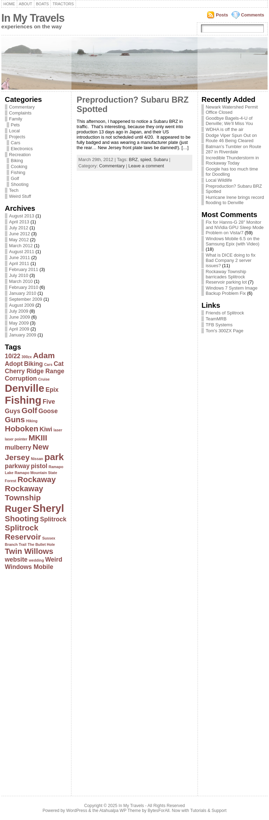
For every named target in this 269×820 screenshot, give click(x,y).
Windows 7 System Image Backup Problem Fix (231, 290)
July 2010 (18, 275)
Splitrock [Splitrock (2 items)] (53, 519)
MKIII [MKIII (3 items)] (37, 437)
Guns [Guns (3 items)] (15, 419)
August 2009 (21, 305)
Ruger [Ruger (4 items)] (18, 508)
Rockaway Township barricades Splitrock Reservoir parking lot (226, 277)
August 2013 (21, 215)
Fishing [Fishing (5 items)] (23, 400)
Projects (17, 136)
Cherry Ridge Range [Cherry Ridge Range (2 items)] (34, 371)
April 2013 (19, 221)
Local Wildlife (219, 180)
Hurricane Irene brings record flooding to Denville (235, 200)
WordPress (76, 810)
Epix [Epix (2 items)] (52, 389)
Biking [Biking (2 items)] (33, 363)
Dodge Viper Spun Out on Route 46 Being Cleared (231, 138)
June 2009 (19, 317)
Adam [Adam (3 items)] (44, 355)
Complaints (20, 113)
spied (145, 159)
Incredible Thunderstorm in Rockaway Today (232, 160)
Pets (15, 124)
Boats (42, 4)
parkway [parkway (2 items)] (17, 466)
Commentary (22, 107)
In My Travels (32, 18)
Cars (15, 142)
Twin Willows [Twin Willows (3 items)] (29, 551)
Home (9, 4)
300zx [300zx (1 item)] (27, 357)
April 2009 (19, 329)
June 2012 (19, 233)
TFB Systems (219, 324)
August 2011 (21, 251)
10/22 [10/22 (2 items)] (12, 356)
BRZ (133, 159)
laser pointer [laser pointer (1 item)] (16, 439)
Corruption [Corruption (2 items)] (21, 378)
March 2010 (21, 281)
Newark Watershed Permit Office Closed (232, 109)
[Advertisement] (33, 681)
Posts (222, 15)
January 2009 (22, 335)
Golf (15, 178)
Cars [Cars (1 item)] (48, 364)
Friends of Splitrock (225, 312)
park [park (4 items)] (54, 457)
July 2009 (18, 311)
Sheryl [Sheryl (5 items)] (48, 508)
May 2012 (19, 239)
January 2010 (22, 293)
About (25, 4)
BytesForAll (159, 810)
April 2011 (19, 263)
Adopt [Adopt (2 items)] (14, 363)
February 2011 (23, 269)
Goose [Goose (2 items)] (48, 411)
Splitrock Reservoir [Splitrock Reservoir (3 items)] (23, 532)
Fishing (18, 172)
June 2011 (19, 257)
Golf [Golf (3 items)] (29, 410)
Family (15, 118)
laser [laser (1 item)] (58, 430)
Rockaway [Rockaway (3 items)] (37, 479)
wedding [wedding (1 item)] (36, 560)
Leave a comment (146, 165)
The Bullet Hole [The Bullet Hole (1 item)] (41, 544)
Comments (252, 15)
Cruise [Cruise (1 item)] (44, 379)
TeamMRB (216, 318)
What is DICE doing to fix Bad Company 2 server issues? (230, 260)
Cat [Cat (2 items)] (58, 363)
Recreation (20, 154)
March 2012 (21, 245)
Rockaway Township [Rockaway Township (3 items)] (24, 493)
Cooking (19, 166)
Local (14, 130)
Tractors (63, 4)
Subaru (160, 159)
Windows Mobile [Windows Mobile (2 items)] (29, 566)
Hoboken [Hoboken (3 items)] (22, 428)
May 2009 (19, 323)
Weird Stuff (20, 196)
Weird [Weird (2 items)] (53, 559)
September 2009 (25, 299)
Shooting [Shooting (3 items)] (22, 518)
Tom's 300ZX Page (224, 330)
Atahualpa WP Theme (119, 810)
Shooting (20, 184)
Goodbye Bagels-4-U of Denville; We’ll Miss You (229, 121)
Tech (14, 190)
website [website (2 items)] (16, 559)
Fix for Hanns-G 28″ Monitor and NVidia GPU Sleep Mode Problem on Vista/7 (235, 227)
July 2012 (18, 227)
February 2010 (23, 287)
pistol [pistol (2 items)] (39, 466)
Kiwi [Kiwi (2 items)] (46, 429)
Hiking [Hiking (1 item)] (31, 421)
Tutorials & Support (208, 810)
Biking (17, 160)
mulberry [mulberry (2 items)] (18, 447)
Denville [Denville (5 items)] (24, 388)
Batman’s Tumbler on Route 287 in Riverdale (233, 149)
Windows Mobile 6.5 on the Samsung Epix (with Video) (233, 241)
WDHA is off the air (224, 129)
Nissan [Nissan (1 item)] (37, 459)
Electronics (22, 148)
